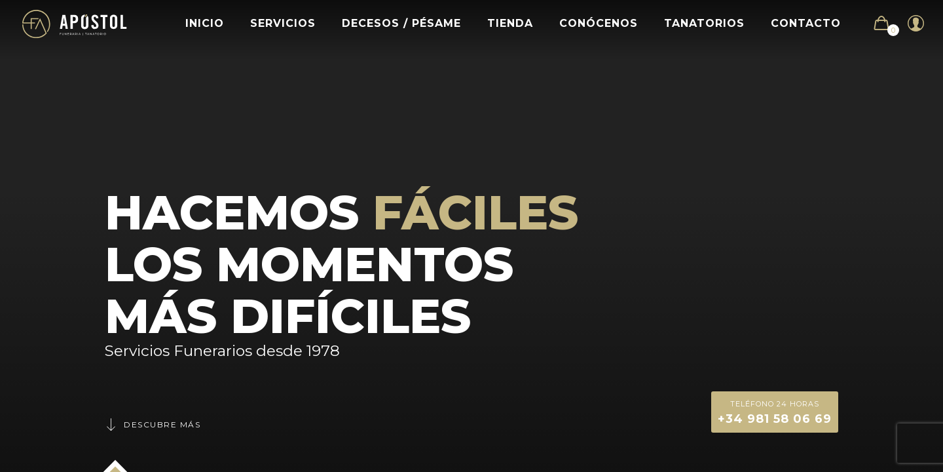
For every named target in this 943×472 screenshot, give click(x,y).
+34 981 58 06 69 (775, 411)
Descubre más (152, 424)
